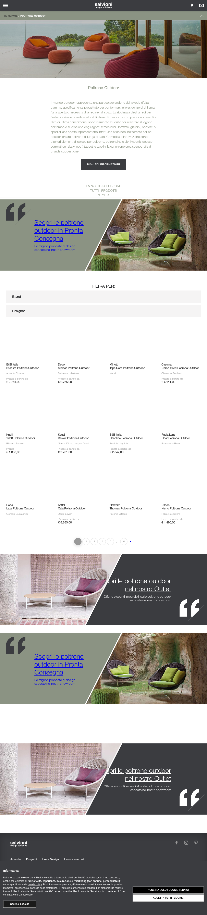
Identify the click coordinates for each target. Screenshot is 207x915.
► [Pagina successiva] (130, 541)
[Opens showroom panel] (192, 5)
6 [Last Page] (124, 541)
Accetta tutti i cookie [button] (168, 898)
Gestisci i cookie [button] (19, 904)
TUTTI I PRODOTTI (103, 190)
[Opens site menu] (5, 5)
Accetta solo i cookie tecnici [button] (168, 890)
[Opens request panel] (201, 5)
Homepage (10, 15)
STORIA (103, 195)
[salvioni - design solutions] (103, 5)
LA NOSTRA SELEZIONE (103, 186)
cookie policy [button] (35, 884)
